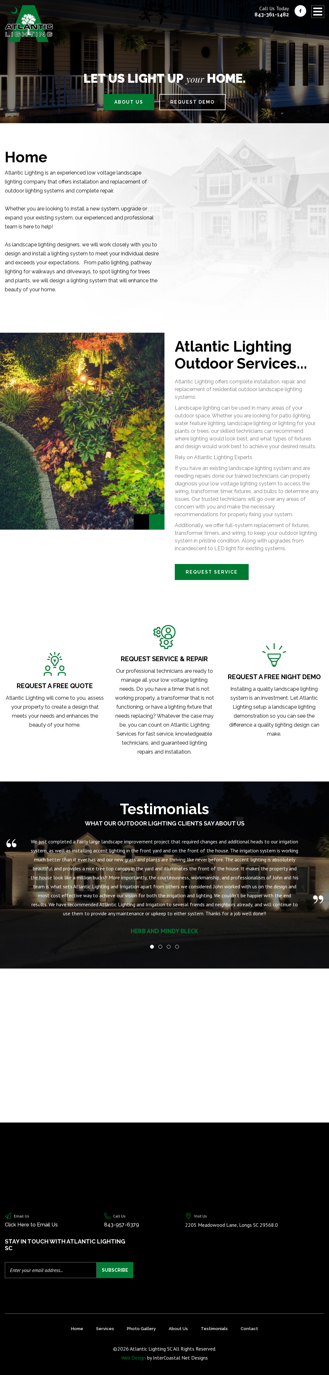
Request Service (212, 572)
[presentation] (41, 1291)
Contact (249, 1328)
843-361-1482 (271, 15)
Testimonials (214, 1328)
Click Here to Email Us (31, 1225)
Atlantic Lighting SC (29, 23)
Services (105, 1328)
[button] (152, 946)
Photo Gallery (141, 1328)
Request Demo (192, 102)
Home (77, 1328)
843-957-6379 (121, 1225)
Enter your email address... (36, 1270)
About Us (128, 102)
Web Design (133, 1357)
